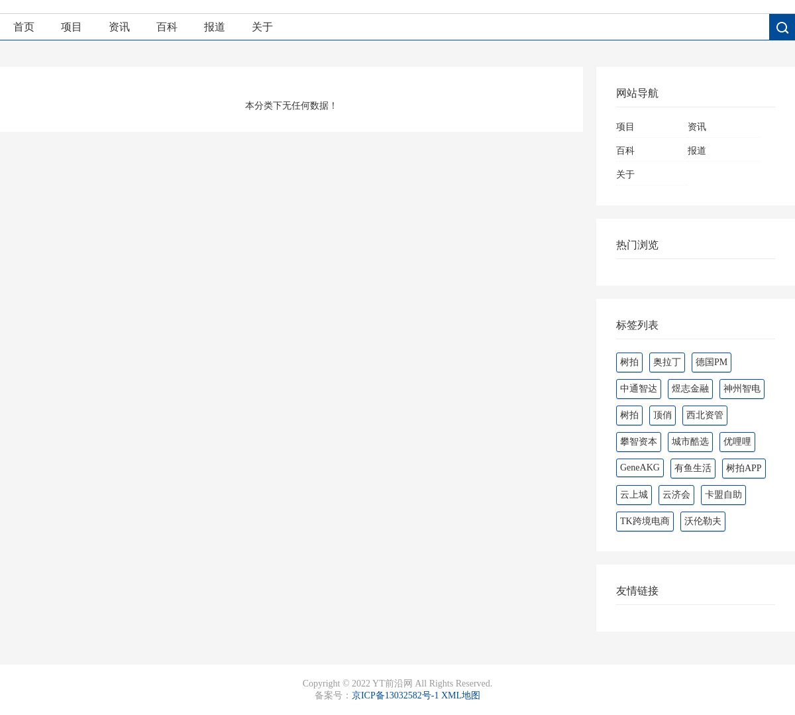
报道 (214, 26)
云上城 (634, 495)
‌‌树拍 (629, 415)
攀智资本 (638, 442)
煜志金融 (690, 389)
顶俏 (662, 415)
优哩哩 (737, 442)
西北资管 (704, 415)
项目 (71, 26)
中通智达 (638, 389)
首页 (23, 26)
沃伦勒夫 (702, 521)
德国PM (711, 362)
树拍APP (744, 468)
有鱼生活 (693, 468)
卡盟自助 (723, 495)
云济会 (676, 495)
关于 (262, 26)
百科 (167, 26)
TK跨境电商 (645, 521)
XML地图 (460, 695)
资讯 (119, 26)
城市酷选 (690, 442)
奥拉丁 (667, 362)
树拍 (629, 362)
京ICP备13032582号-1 (395, 695)
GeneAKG (640, 467)
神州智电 (742, 389)
